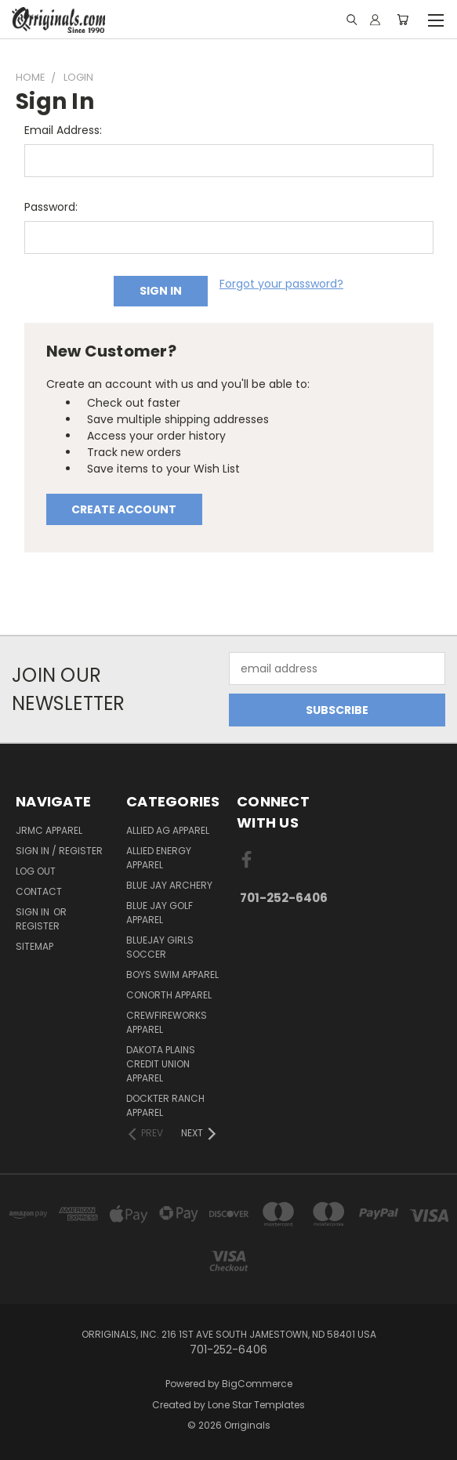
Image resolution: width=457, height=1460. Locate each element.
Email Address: (63, 130)
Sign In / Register (59, 850)
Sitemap (34, 946)
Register (38, 926)
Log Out (36, 871)
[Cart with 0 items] (402, 19)
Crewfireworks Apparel (166, 1022)
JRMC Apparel (49, 830)
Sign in (34, 911)
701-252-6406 (284, 897)
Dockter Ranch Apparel (165, 1105)
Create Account (123, 509)
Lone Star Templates (256, 1404)
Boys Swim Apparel (172, 974)
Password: (51, 207)
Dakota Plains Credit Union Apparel (160, 1064)
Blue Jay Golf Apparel (159, 912)
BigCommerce (257, 1383)
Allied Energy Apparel (158, 857)
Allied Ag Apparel (167, 830)
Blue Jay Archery (169, 885)
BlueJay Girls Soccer (160, 947)
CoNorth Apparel (169, 995)
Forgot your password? (281, 284)
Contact (39, 891)
